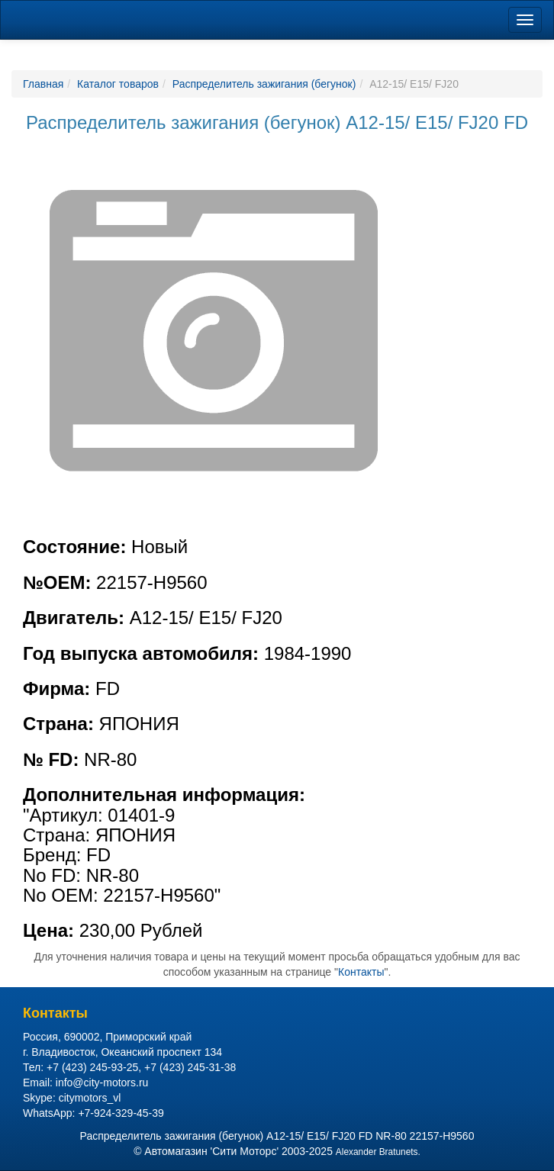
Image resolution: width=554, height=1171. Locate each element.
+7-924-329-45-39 (120, 1113)
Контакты (361, 972)
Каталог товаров (118, 84)
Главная (43, 84)
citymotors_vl (90, 1098)
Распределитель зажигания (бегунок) (264, 84)
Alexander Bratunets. (378, 1152)
